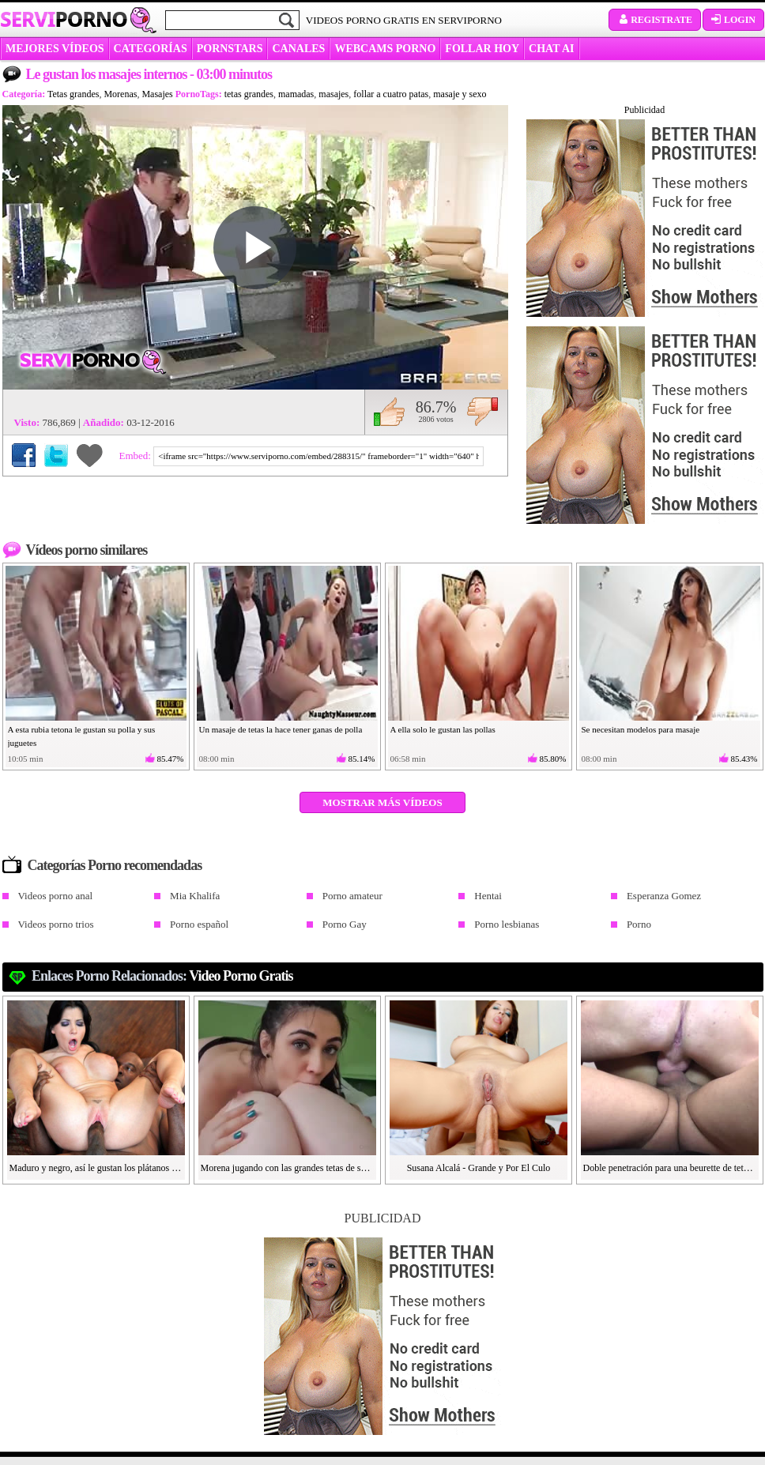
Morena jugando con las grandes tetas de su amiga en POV (288, 1167)
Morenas (120, 94)
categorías (150, 49)
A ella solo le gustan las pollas (443, 729)
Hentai (488, 896)
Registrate (654, 19)
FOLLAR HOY (482, 49)
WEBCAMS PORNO (384, 49)
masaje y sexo (459, 94)
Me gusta (389, 411)
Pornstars (230, 49)
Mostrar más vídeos (382, 802)
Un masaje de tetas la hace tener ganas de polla (281, 729)
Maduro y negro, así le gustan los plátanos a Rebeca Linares (96, 1167)
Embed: (136, 455)
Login (733, 19)
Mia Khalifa (195, 896)
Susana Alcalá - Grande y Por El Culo (479, 1167)
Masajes (156, 94)
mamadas (296, 94)
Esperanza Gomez (664, 896)
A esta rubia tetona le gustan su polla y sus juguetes (82, 736)
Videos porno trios (56, 924)
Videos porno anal (55, 896)
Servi (63, 19)
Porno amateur (352, 896)
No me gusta (482, 411)
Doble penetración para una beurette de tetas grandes (670, 1167)
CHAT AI (551, 49)
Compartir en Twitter (56, 455)
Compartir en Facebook (24, 455)
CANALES (298, 49)
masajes (333, 94)
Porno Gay (344, 924)
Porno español (199, 924)
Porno (639, 924)
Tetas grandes (73, 94)
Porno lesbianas (506, 924)
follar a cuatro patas (390, 94)
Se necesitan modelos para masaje (641, 729)
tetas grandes (248, 94)
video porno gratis (240, 976)
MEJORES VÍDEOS (55, 49)
